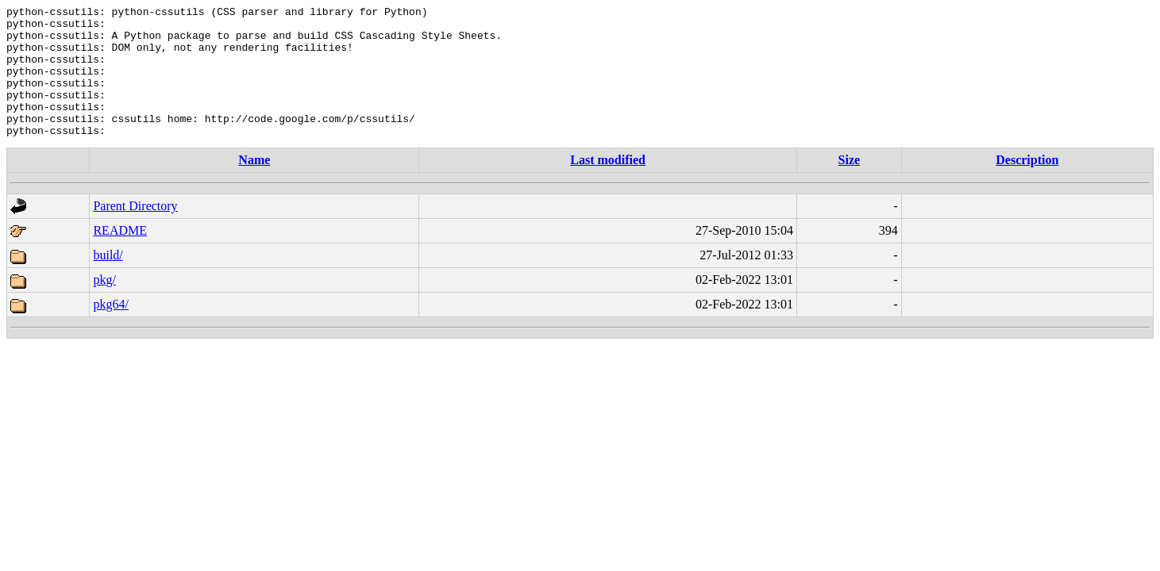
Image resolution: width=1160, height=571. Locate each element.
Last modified (608, 186)
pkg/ (104, 305)
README (120, 256)
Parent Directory (135, 232)
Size (849, 186)
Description (1027, 186)
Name (254, 186)
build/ (107, 281)
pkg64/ (110, 330)
